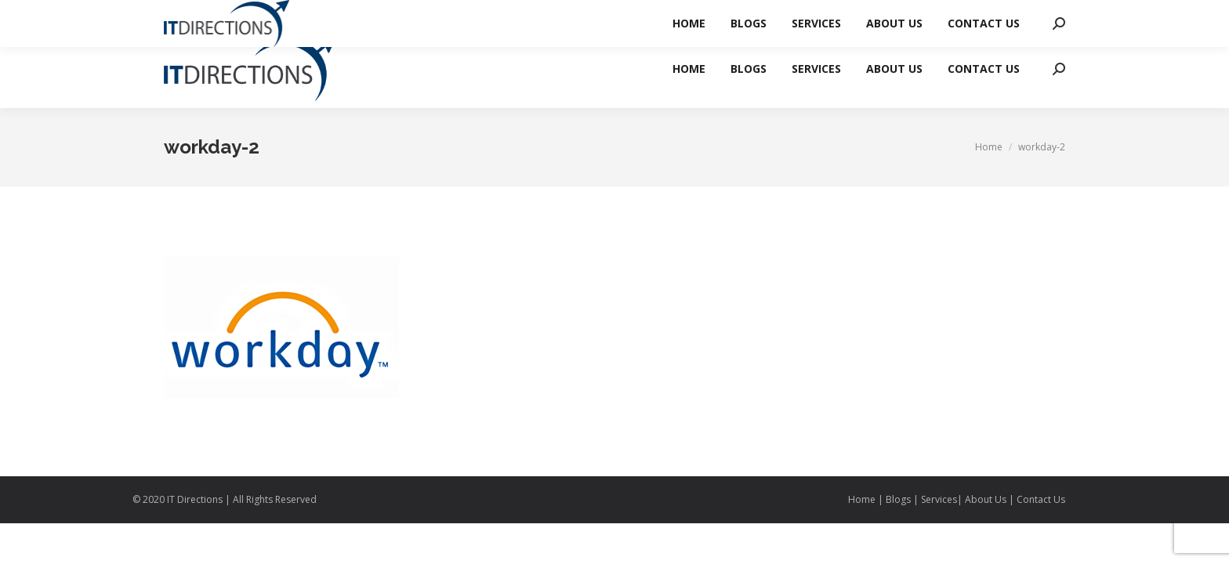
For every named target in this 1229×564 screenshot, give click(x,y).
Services (939, 499)
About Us (985, 499)
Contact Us (1041, 499)
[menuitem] (689, 69)
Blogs (898, 499)
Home (863, 499)
